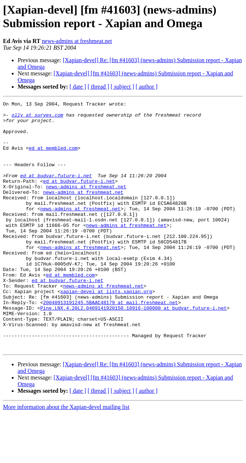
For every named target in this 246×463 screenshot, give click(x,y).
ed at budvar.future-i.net (56, 191)
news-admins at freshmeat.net (77, 41)
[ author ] (147, 86)
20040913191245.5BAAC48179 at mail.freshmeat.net (110, 343)
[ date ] (77, 86)
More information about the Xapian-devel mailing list (66, 456)
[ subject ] (122, 86)
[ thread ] (98, 86)
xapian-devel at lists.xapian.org (106, 330)
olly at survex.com (37, 118)
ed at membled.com (53, 157)
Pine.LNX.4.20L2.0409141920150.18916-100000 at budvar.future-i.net (133, 349)
